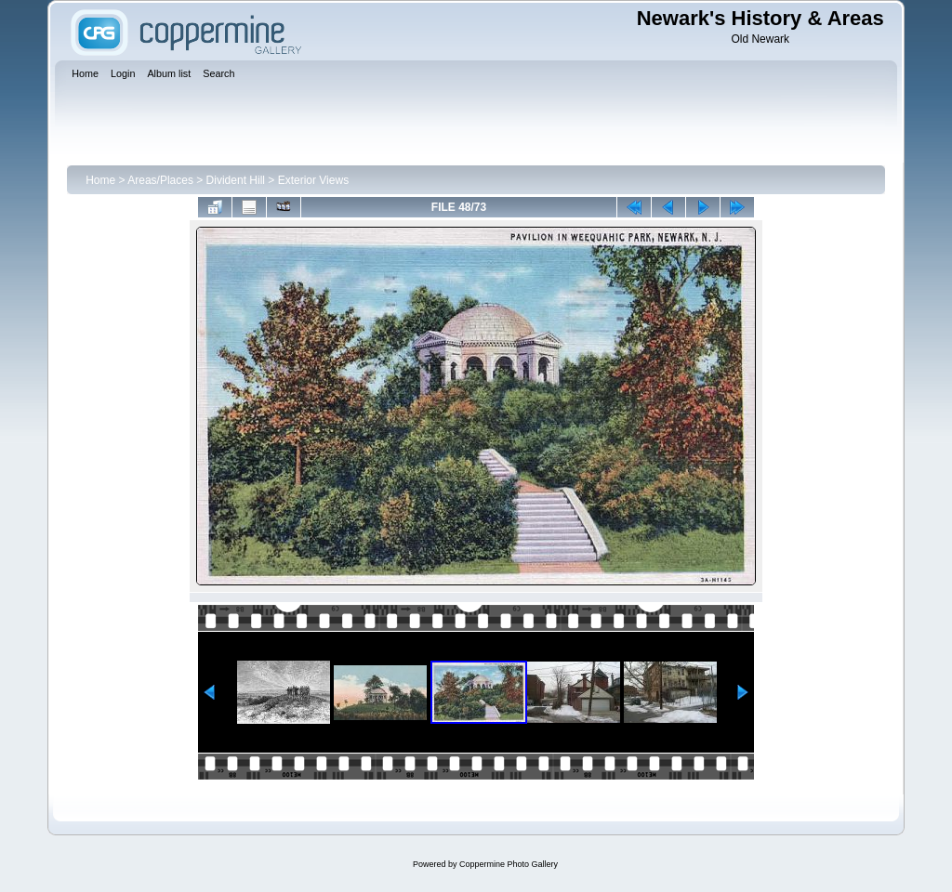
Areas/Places (160, 180)
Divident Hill (235, 180)
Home (100, 180)
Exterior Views (313, 180)
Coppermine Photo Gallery (508, 864)
